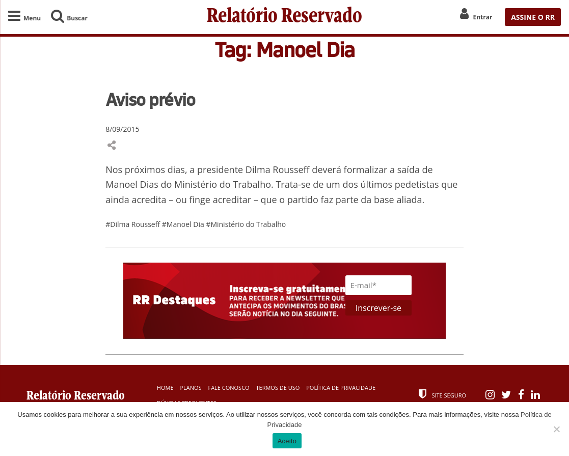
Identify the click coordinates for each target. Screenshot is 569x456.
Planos (190, 387)
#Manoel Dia (184, 224)
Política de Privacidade (340, 387)
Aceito (287, 441)
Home (165, 387)
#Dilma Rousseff (133, 224)
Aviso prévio (150, 99)
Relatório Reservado (284, 17)
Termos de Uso (278, 387)
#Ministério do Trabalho (246, 224)
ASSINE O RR (533, 17)
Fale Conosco (228, 387)
